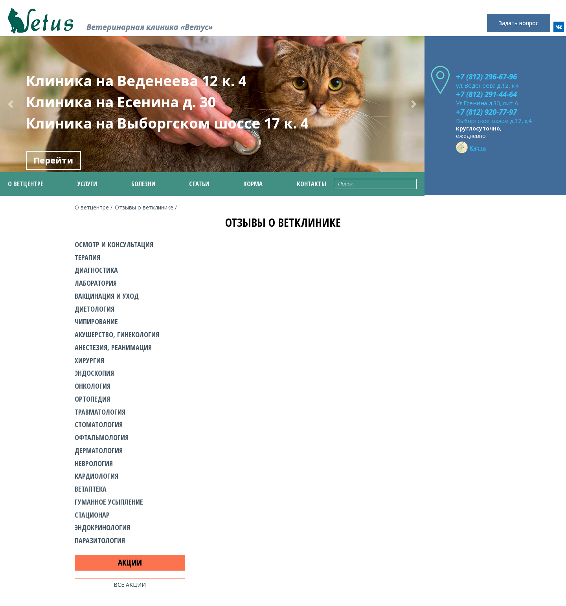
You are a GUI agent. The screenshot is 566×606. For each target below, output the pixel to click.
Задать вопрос (518, 23)
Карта (471, 146)
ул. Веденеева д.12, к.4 (487, 85)
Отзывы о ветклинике (144, 207)
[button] (10, 104)
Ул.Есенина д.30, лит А (487, 103)
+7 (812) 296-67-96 (486, 76)
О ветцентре (92, 207)
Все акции (130, 584)
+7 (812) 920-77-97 (486, 112)
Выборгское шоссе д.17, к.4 (494, 121)
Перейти (53, 160)
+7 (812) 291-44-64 (486, 94)
